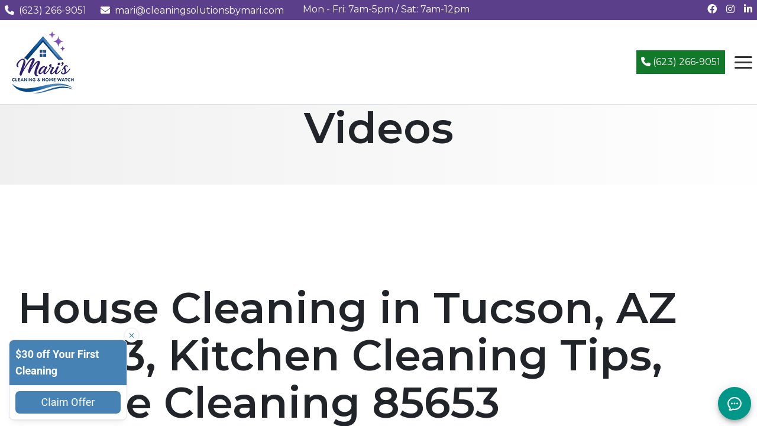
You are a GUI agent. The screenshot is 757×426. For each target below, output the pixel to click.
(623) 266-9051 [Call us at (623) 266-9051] (45, 10)
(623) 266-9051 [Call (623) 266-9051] (680, 61)
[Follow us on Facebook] (712, 9)
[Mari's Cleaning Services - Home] (43, 61)
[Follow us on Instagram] (730, 9)
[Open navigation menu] (743, 62)
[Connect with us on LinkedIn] (748, 9)
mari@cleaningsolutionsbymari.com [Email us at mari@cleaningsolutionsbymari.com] (192, 10)
